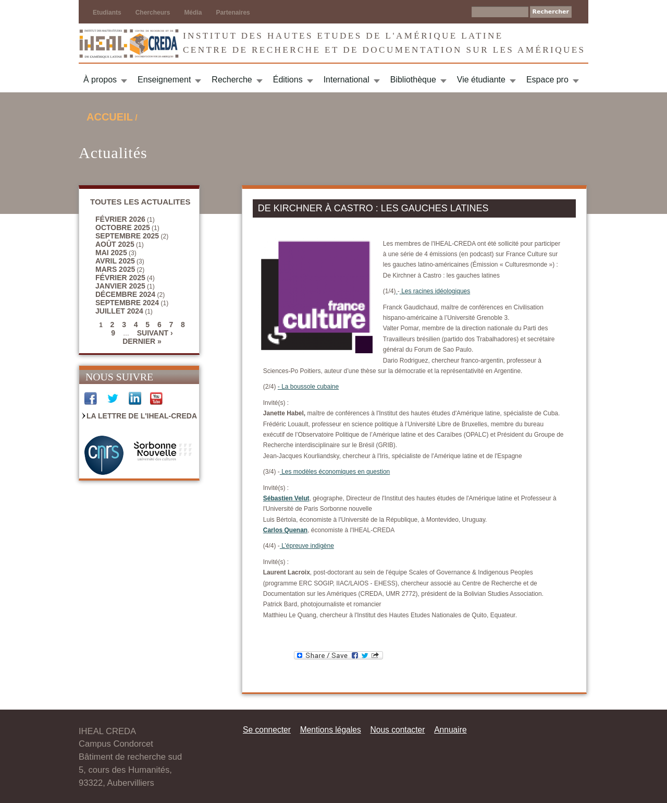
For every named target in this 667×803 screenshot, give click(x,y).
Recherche (232, 79)
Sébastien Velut (286, 498)
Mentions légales (330, 729)
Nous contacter (397, 729)
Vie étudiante (481, 79)
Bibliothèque (413, 79)
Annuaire (450, 729)
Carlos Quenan (285, 530)
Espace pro (547, 79)
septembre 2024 (127, 302)
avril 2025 (115, 261)
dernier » (142, 341)
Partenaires (233, 12)
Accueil (110, 117)
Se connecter (267, 729)
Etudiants (107, 12)
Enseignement (164, 79)
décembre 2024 (125, 294)
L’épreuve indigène (307, 545)
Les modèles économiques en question (335, 471)
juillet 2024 (119, 311)
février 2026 (120, 219)
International (346, 79)
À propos (100, 79)
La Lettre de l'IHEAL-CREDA (142, 416)
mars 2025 (115, 269)
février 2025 (120, 277)
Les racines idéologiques (435, 291)
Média (193, 12)
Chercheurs (152, 12)
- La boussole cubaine (308, 386)
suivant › (155, 333)
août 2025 (114, 244)
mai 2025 (111, 252)
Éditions (288, 79)
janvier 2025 (120, 286)
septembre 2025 (127, 236)
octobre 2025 (122, 227)
